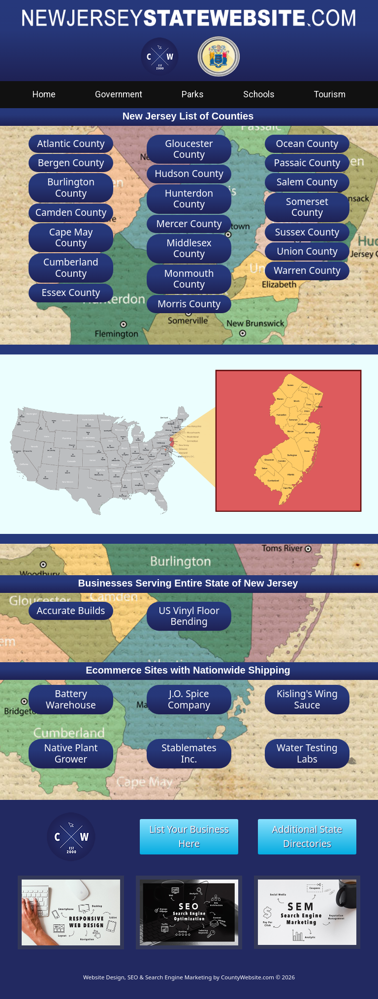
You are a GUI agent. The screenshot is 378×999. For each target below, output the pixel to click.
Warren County (307, 270)
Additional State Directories (307, 836)
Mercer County (189, 223)
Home (44, 94)
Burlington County (70, 187)
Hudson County (189, 173)
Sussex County (307, 231)
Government (118, 94)
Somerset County (307, 207)
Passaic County (307, 162)
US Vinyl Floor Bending (189, 616)
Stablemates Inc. (188, 753)
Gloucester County (189, 149)
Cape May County (71, 237)
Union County (307, 251)
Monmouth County (189, 278)
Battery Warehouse (71, 699)
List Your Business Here (189, 836)
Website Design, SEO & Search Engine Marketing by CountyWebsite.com (178, 977)
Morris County (189, 303)
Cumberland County (70, 267)
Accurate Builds (71, 610)
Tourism (330, 94)
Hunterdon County (189, 198)
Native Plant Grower (71, 753)
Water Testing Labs (307, 753)
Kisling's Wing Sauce (307, 699)
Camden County (70, 212)
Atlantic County (70, 143)
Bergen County (71, 162)
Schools (259, 94)
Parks (193, 94)
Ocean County (307, 143)
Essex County (71, 292)
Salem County (307, 181)
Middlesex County (189, 248)
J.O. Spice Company (189, 699)
